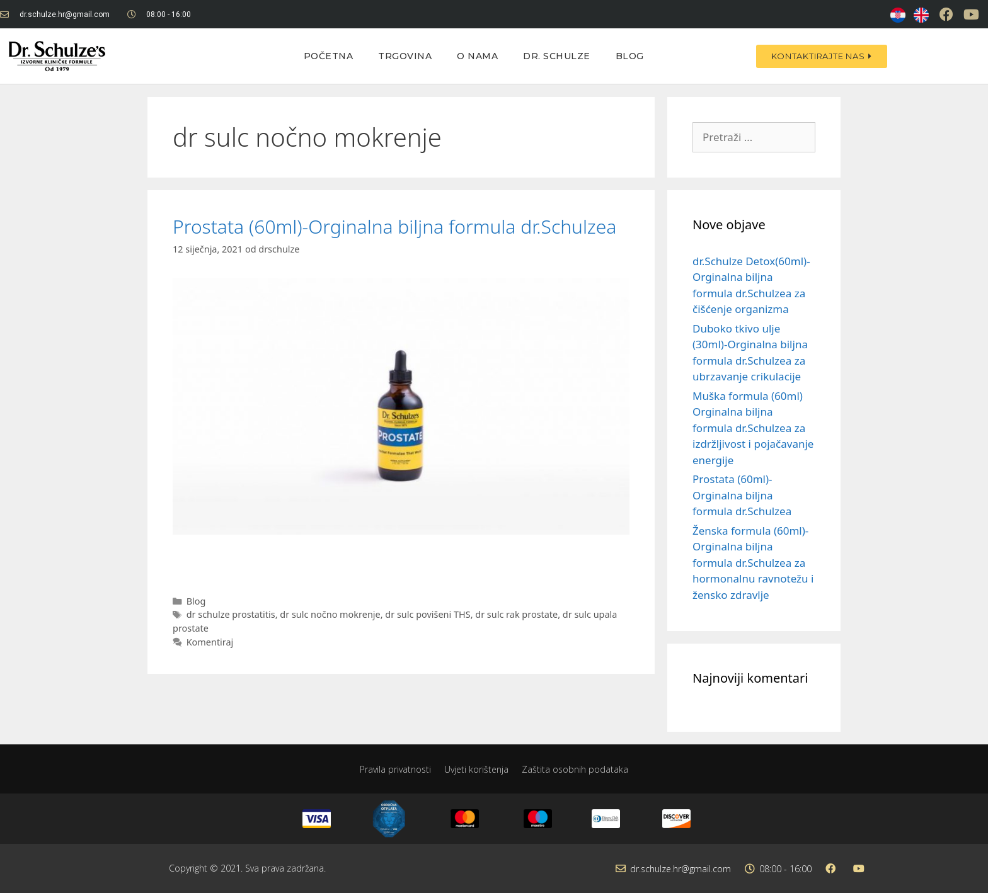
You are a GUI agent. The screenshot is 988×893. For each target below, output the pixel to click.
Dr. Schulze (556, 56)
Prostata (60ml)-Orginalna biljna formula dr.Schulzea (394, 226)
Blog (630, 56)
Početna (328, 56)
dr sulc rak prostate (516, 614)
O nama (477, 56)
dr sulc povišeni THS (427, 614)
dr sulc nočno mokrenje (330, 614)
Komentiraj (210, 642)
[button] (821, 56)
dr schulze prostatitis (231, 614)
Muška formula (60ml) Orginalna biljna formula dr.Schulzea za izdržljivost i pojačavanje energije (752, 428)
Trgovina (405, 56)
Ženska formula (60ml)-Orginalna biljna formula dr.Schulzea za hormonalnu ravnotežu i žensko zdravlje (752, 562)
